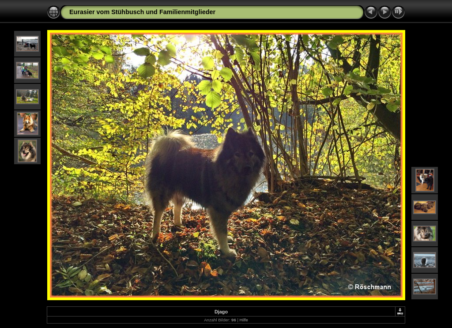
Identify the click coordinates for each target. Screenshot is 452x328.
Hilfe (244, 319)
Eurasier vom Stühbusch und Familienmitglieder (142, 11)
